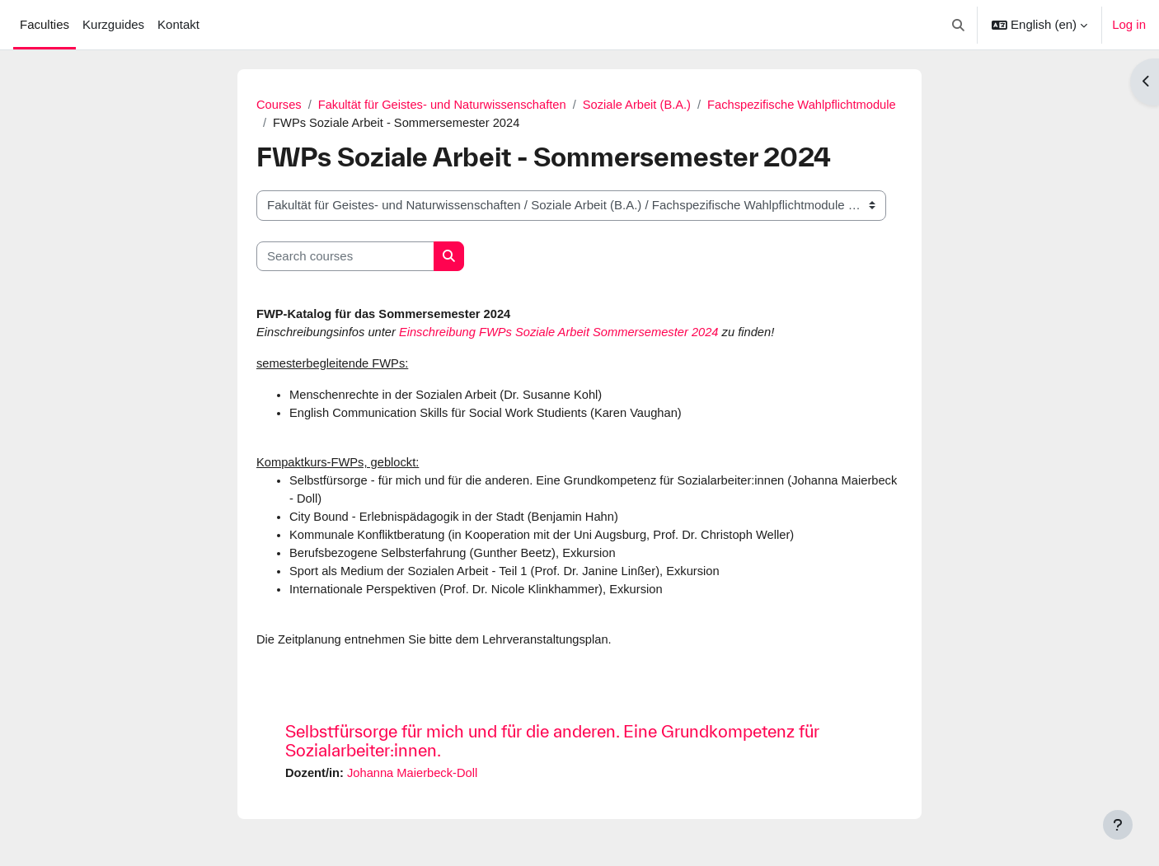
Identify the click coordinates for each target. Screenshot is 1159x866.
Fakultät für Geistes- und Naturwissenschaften (446, 104)
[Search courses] (345, 257)
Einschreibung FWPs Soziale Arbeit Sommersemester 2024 (565, 333)
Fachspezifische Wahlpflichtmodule (369, 123)
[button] (959, 24)
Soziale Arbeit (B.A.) (644, 104)
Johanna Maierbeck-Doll (415, 780)
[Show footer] (1118, 825)
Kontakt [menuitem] (178, 24)
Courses (279, 104)
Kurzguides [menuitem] (113, 24)
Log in (1129, 24)
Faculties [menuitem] (44, 24)
